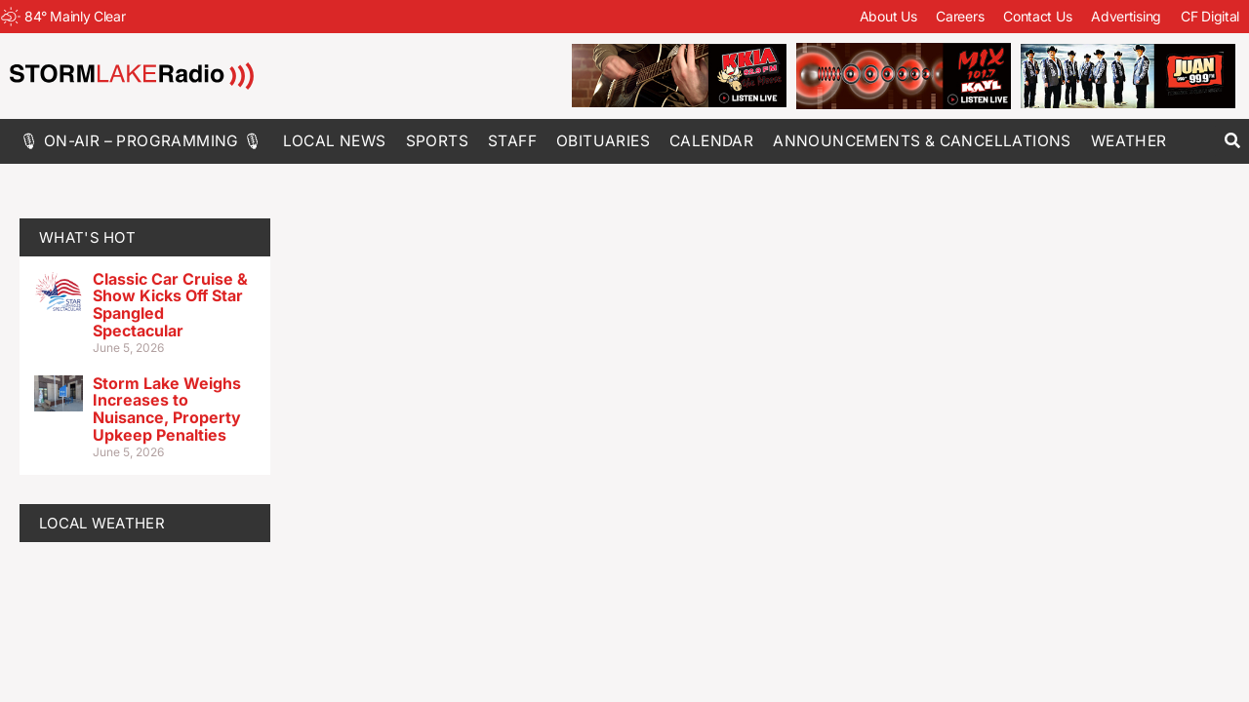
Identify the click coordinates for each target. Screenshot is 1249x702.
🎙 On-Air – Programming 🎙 (141, 141)
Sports (437, 141)
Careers (960, 16)
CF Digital (1210, 16)
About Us (888, 16)
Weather (1129, 141)
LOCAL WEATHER (102, 523)
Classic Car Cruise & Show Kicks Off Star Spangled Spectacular (170, 304)
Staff (512, 141)
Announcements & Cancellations (922, 141)
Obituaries (603, 141)
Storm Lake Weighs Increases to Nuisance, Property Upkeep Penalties (167, 409)
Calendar (711, 141)
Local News (334, 141)
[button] (1232, 141)
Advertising (1126, 16)
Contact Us (1037, 16)
